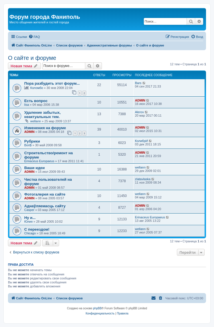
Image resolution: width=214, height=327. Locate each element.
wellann (35, 121)
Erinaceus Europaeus (39, 161)
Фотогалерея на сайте (44, 194)
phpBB (97, 308)
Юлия (28, 221)
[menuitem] (34, 36)
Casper (29, 210)
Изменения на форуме (45, 128)
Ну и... (30, 218)
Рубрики (32, 141)
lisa (26, 104)
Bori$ (28, 145)
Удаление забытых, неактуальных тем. (42, 114)
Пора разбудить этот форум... (52, 83)
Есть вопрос (36, 101)
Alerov (139, 112)
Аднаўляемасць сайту (45, 206)
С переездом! (36, 229)
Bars (138, 83)
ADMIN (140, 100)
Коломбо (36, 88)
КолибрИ (141, 141)
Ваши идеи (34, 168)
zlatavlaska (142, 179)
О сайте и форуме (32, 58)
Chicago (30, 233)
